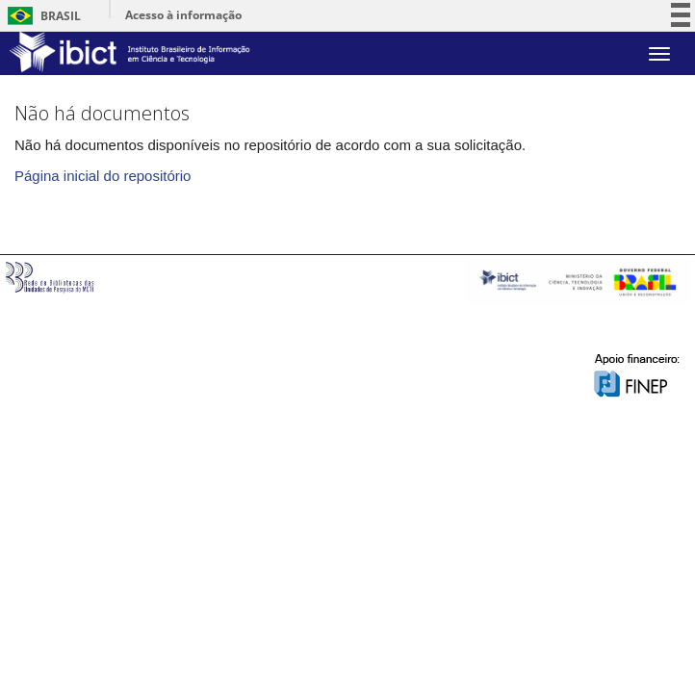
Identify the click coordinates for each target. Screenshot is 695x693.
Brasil (40, 16)
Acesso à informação (183, 15)
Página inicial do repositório (102, 175)
